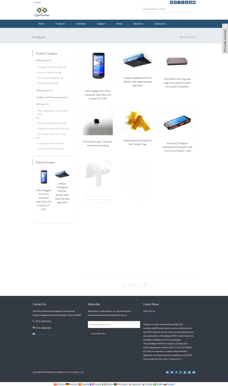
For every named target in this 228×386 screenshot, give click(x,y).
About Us (138, 23)
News (119, 23)
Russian (168, 384)
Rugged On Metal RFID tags (51, 128)
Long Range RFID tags (48, 143)
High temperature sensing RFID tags (52, 112)
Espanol (84, 384)
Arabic (158, 384)
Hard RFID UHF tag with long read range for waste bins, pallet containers (177, 82)
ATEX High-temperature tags (51, 134)
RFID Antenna (43, 90)
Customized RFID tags (48, 148)
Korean (147, 384)
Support (101, 23)
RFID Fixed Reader (46, 83)
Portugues (121, 384)
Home (41, 23)
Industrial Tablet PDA (48, 72)
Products (60, 23)
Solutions (81, 23)
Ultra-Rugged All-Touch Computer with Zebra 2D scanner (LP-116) (97, 94)
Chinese (59, 384)
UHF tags (40, 104)
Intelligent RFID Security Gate (51, 97)
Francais (96, 384)
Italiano (107, 384)
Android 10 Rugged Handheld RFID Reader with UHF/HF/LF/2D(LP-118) (177, 147)
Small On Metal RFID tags (49, 123)
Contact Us (160, 23)
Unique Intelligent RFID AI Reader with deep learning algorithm (137, 81)
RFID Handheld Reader (48, 78)
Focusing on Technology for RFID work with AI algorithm (167, 317)
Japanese (134, 384)
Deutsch (72, 384)
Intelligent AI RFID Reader (50, 67)
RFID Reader (42, 60)
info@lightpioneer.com (46, 334)
